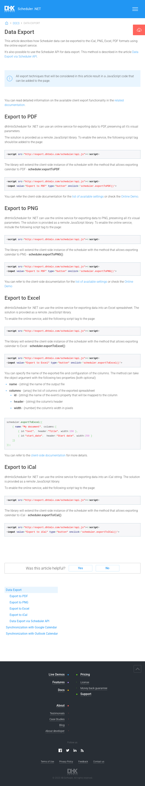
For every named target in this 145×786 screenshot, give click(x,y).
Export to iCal (18, 615)
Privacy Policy (66, 761)
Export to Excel (19, 608)
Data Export (14, 590)
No (107, 568)
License (84, 682)
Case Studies (57, 719)
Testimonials (57, 713)
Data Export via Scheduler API (29, 621)
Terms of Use (47, 761)
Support (85, 694)
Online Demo (129, 196)
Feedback (83, 761)
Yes (80, 568)
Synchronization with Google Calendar (31, 627)
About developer (55, 730)
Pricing (85, 674)
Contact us (98, 761)
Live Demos (57, 674)
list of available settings (88, 196)
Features (58, 682)
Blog (62, 725)
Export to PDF (19, 596)
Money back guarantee (93, 688)
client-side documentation (48, 455)
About (60, 705)
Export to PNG (19, 602)
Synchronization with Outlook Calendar (32, 633)
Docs (16, 23)
